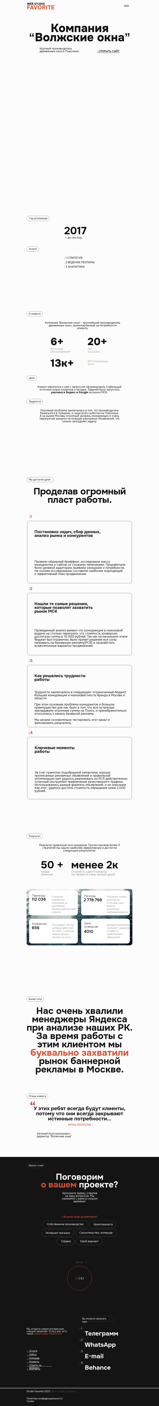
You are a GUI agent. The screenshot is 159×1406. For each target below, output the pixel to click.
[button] (126, 6)
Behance (98, 1368)
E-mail (94, 1356)
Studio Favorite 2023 (52, 1391)
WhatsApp (100, 1345)
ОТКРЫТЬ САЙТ (109, 51)
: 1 (81, 1328)
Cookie (30, 1401)
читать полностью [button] (79, 1124)
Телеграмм (101, 1333)
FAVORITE (41, 7)
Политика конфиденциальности (45, 1398)
